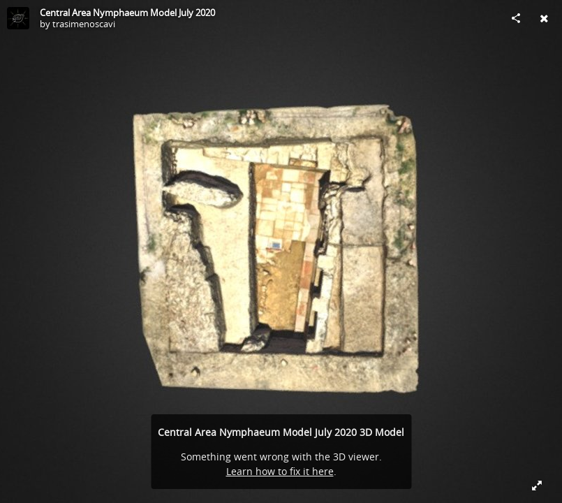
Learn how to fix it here (280, 471)
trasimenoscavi (83, 23)
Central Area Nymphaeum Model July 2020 (127, 12)
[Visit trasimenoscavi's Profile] (18, 18)
